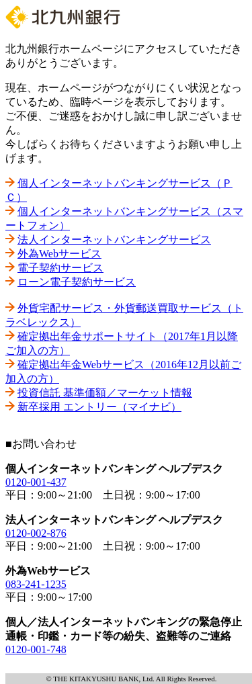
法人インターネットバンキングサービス (114, 239)
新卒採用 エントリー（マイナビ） (99, 407)
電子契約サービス (60, 267)
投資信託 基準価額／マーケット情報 (104, 392)
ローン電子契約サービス (76, 282)
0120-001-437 (36, 482)
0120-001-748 (36, 649)
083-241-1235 (36, 584)
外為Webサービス (59, 253)
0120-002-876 (36, 533)
